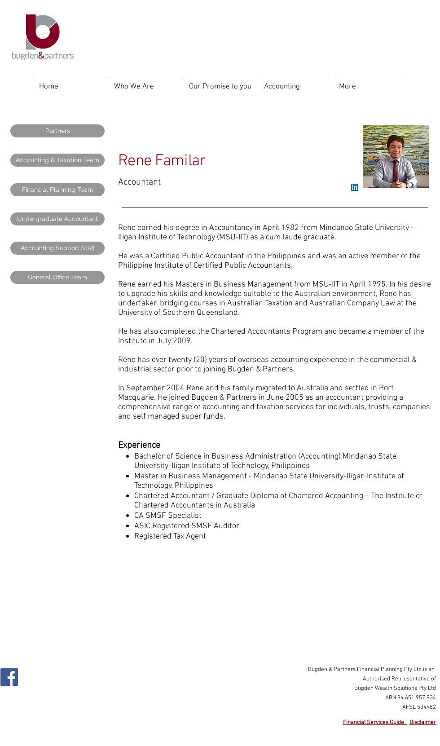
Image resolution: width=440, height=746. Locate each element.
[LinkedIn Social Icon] (354, 187)
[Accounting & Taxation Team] (57, 160)
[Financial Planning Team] (57, 189)
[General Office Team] (57, 277)
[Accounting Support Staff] (57, 248)
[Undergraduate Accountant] (57, 218)
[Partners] (57, 130)
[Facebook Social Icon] (9, 677)
